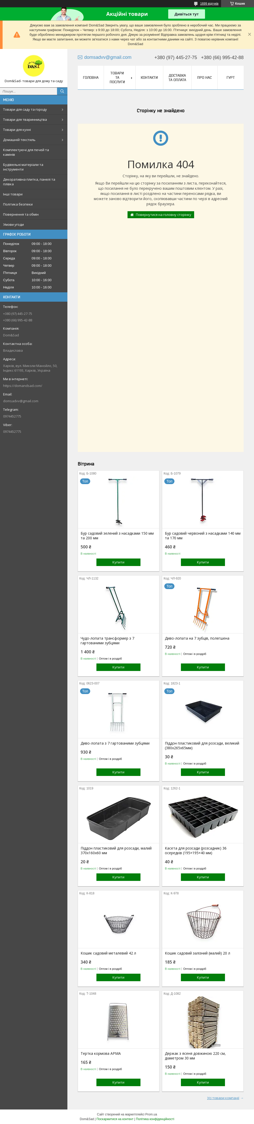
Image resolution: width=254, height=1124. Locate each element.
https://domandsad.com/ (22, 385)
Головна (90, 77)
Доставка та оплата (177, 77)
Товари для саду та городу (25, 109)
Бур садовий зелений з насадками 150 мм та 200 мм (117, 535)
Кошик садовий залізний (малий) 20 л (197, 953)
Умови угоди (13, 224)
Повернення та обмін (21, 214)
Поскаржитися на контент (114, 1119)
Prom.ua (151, 1114)
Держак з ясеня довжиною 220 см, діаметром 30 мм (195, 1056)
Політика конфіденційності (155, 1119)
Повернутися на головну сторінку (163, 214)
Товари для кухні (17, 129)
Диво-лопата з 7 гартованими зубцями (115, 743)
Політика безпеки (18, 204)
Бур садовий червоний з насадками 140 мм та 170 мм (203, 535)
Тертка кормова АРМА (101, 1053)
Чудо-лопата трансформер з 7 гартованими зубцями (107, 640)
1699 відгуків (209, 3)
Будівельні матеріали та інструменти (23, 167)
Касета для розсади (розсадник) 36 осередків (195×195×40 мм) (196, 850)
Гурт (231, 77)
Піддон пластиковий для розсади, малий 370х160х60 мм (116, 850)
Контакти (149, 77)
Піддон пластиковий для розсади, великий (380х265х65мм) (202, 745)
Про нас (204, 77)
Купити (118, 562)
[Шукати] (62, 91)
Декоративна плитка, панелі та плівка (29, 181)
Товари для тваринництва (25, 119)
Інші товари (13, 194)
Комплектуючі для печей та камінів (26, 152)
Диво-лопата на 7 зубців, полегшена (197, 638)
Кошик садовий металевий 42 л (108, 953)
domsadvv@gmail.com (20, 401)
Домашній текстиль (19, 139)
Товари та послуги (117, 77)
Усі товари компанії (223, 1097)
